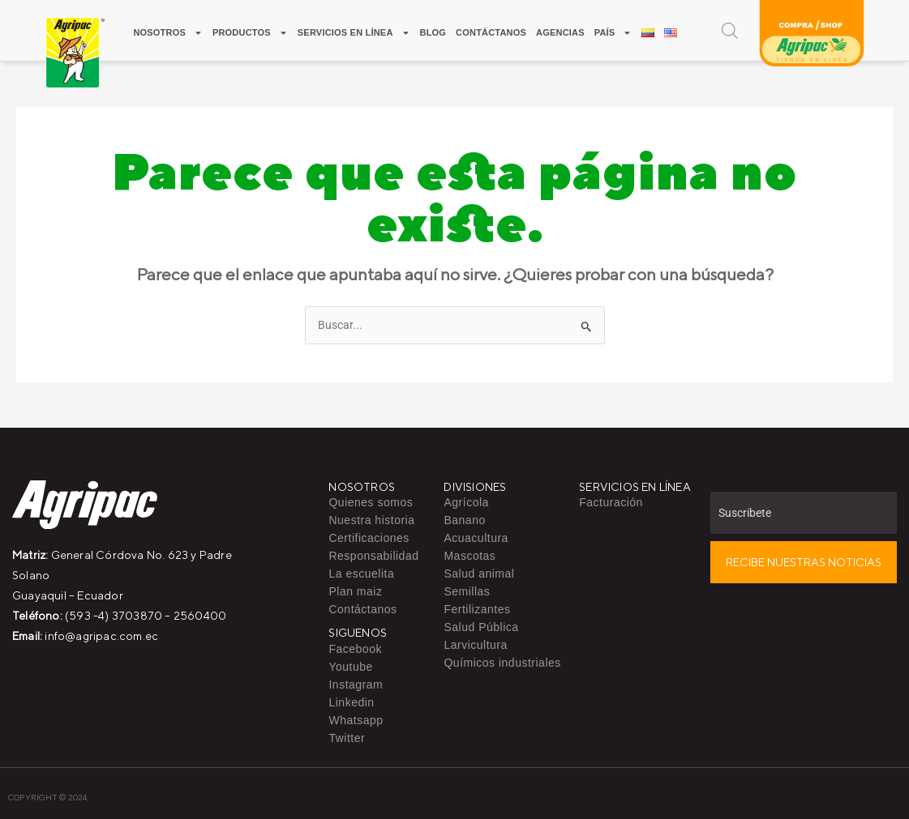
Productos (250, 33)
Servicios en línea (354, 33)
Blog (433, 32)
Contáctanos (491, 32)
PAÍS (613, 33)
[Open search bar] (730, 30)
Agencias (560, 32)
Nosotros (168, 33)
